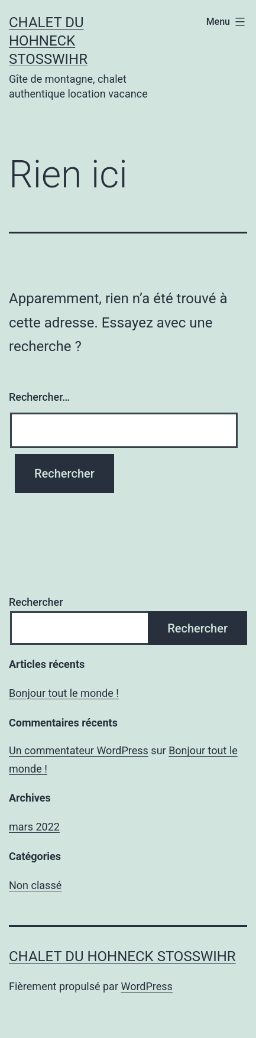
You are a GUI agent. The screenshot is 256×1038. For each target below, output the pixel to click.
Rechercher (36, 602)
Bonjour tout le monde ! (64, 693)
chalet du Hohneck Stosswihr (48, 40)
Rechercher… (39, 397)
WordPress (146, 986)
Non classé (35, 885)
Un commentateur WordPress (78, 750)
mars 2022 (34, 826)
